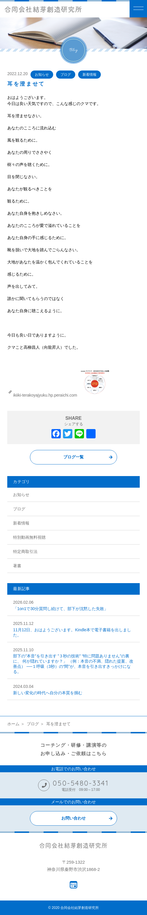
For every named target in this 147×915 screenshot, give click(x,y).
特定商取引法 (25, 551)
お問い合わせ (73, 818)
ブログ (65, 75)
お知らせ (42, 75)
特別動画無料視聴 (29, 537)
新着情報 (89, 75)
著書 (17, 565)
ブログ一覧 (73, 457)
